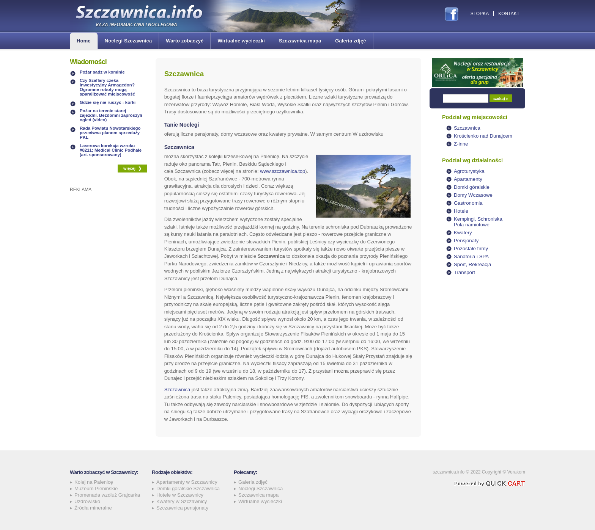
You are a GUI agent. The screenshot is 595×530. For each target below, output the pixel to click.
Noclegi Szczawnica (128, 41)
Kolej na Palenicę (93, 482)
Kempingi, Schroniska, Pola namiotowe (479, 221)
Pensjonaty (466, 240)
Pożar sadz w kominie (102, 72)
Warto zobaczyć (184, 41)
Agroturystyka (469, 171)
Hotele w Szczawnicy (179, 495)
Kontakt (508, 13)
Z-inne (461, 144)
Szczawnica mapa (300, 41)
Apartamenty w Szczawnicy (186, 482)
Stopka (480, 13)
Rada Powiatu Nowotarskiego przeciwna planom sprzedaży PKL (110, 133)
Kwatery (463, 232)
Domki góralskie (472, 187)
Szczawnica (177, 389)
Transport (464, 272)
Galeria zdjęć (350, 41)
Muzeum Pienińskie (96, 488)
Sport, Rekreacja (472, 264)
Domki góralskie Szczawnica (188, 488)
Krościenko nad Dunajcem (483, 136)
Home (84, 41)
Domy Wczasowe (473, 195)
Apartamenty (468, 179)
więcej (129, 168)
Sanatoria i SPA (471, 256)
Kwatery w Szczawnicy (181, 501)
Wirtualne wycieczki (240, 41)
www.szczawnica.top (282, 171)
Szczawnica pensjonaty (182, 508)
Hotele (461, 211)
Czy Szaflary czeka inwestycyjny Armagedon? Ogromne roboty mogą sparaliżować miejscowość (107, 87)
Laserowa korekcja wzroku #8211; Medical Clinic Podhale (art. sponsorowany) (111, 150)
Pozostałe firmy (471, 248)
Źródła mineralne (93, 508)
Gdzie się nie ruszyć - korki (107, 102)
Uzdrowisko (87, 501)
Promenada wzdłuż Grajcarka (107, 495)
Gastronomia (468, 203)
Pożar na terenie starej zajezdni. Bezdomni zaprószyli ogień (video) (111, 115)
